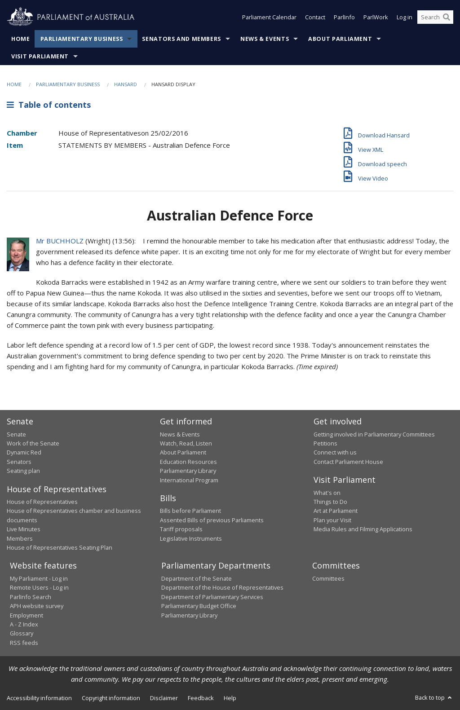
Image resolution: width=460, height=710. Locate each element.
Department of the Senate (196, 578)
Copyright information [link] (111, 698)
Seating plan (23, 471)
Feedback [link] (201, 698)
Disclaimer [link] (164, 698)
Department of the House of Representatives (222, 587)
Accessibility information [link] (39, 698)
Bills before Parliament (190, 511)
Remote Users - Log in (39, 587)
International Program (189, 480)
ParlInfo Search (30, 597)
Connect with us (335, 452)
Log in (404, 17)
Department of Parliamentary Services (212, 597)
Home (20, 39)
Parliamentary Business (81, 39)
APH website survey (36, 606)
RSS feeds (24, 643)
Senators (19, 462)
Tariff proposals (181, 529)
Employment (26, 615)
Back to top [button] (434, 697)
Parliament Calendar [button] (269, 17)
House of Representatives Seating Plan (59, 547)
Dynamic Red (24, 452)
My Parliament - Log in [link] (39, 578)
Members (20, 538)
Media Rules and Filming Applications (363, 529)
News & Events (264, 39)
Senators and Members (181, 39)
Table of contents (49, 104)
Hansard (125, 84)
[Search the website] (435, 17)
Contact (315, 17)
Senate (16, 434)
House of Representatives (42, 502)
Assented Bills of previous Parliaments (212, 520)
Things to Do (330, 502)
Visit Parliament (40, 56)
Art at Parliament (336, 511)
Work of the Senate (33, 443)
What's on (327, 493)
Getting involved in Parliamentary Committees (374, 434)
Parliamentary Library (188, 471)
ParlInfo (344, 17)
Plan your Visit (332, 520)
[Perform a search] (446, 17)
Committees (328, 578)
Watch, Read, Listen (186, 443)
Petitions (325, 443)
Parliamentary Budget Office (198, 606)
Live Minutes (23, 529)
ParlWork (375, 17)
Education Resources (188, 462)
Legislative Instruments (191, 538)
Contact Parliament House (348, 462)
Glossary (21, 633)
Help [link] (230, 698)
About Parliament (340, 39)
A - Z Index (24, 624)
